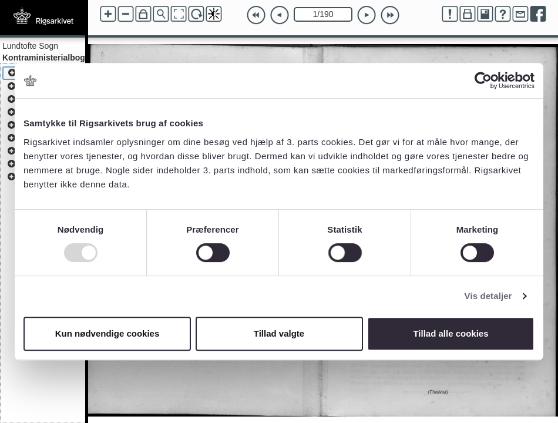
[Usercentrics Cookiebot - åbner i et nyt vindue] (483, 80)
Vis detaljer (488, 296)
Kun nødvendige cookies (107, 333)
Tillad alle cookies (450, 333)
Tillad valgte (279, 333)
